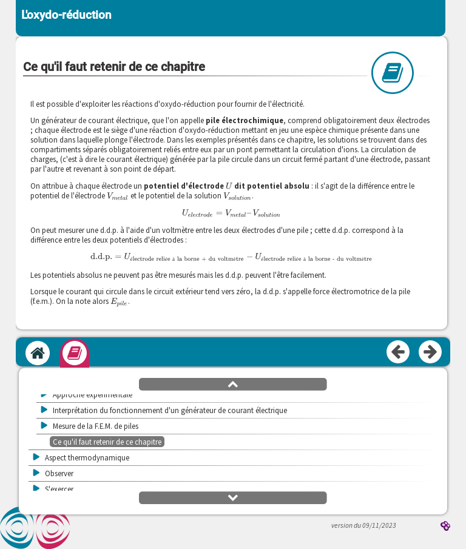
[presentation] (229, 185)
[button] (233, 383)
